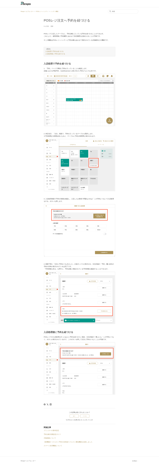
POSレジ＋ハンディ (42, 11)
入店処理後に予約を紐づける (55, 54)
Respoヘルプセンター (27, 11)
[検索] (123, 11)
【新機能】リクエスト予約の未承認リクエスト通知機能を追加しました (68, 442)
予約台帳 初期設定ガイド (52, 434)
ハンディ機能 (54, 11)
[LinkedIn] (51, 404)
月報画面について (50, 438)
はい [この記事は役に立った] (74, 416)
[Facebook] (45, 404)
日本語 (135, 461)
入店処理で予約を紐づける (54, 52)
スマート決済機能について (53, 446)
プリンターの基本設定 (51, 430)
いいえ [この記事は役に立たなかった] (85, 416)
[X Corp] (47, 404)
